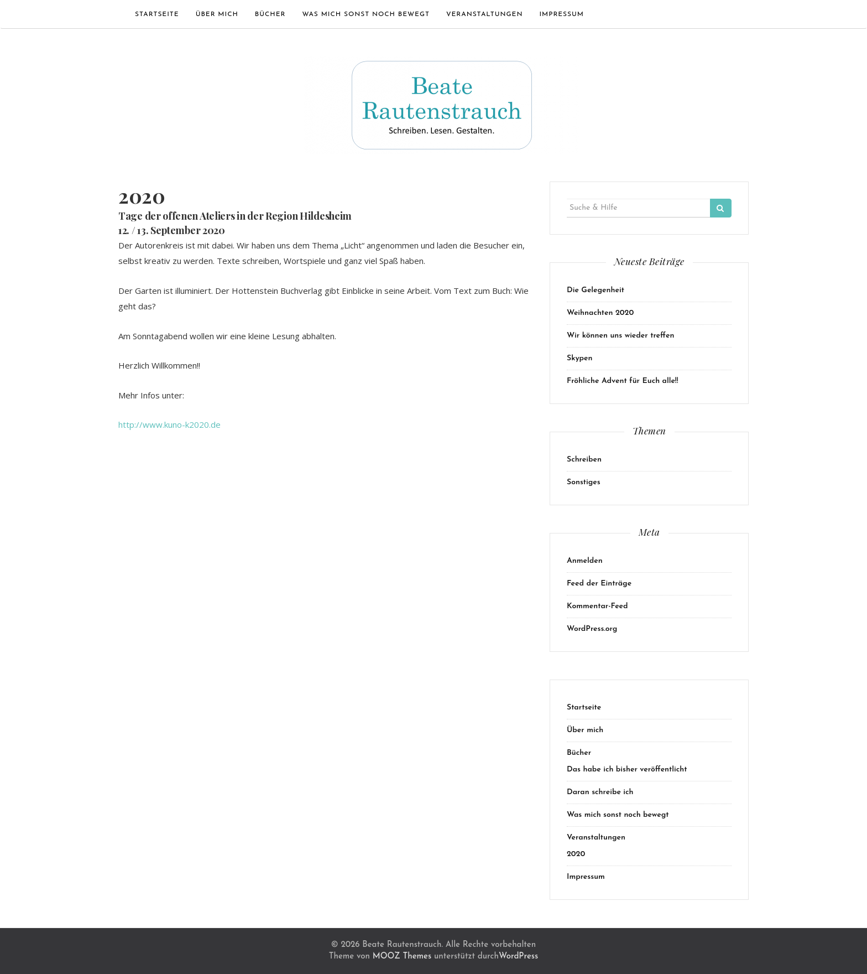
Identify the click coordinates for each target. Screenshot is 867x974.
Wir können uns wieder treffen (620, 335)
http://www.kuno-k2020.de (169, 424)
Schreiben (584, 459)
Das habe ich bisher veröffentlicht (627, 769)
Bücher (270, 14)
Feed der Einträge (599, 583)
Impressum (561, 14)
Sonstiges (583, 482)
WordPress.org (592, 629)
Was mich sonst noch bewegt (365, 14)
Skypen (579, 358)
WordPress (518, 956)
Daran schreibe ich (600, 792)
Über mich (217, 14)
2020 (576, 854)
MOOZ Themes (402, 956)
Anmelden (585, 561)
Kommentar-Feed (597, 606)
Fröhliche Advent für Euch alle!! (622, 381)
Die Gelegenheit (595, 290)
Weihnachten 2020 (600, 313)
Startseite (157, 14)
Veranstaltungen (484, 14)
